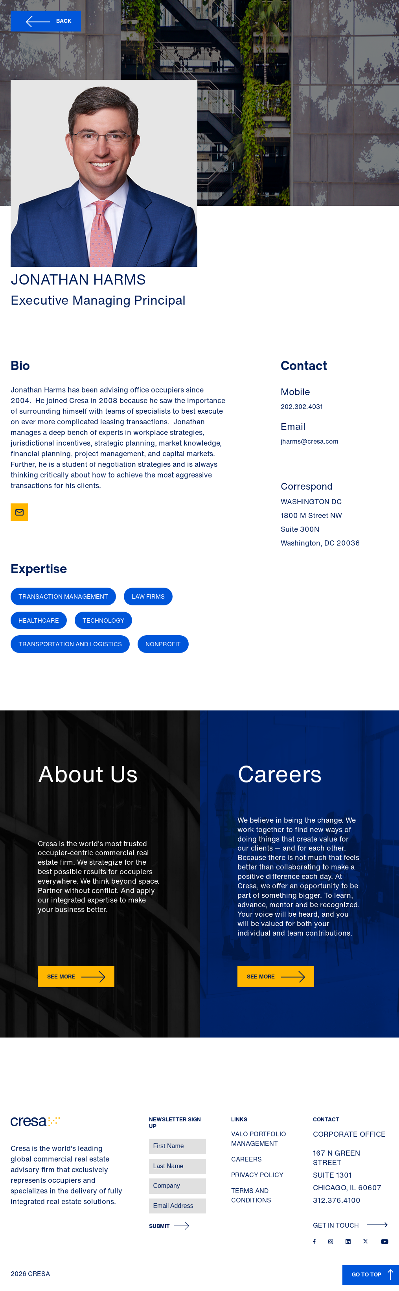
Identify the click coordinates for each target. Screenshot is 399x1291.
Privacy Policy (257, 1175)
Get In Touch (350, 1225)
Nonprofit (163, 644)
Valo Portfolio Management (258, 1138)
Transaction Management (63, 596)
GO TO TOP (366, 1274)
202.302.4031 (302, 406)
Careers (246, 1159)
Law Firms (148, 596)
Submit (159, 1226)
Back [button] (64, 21)
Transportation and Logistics (70, 644)
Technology (103, 620)
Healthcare (38, 620)
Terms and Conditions (251, 1195)
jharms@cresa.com (309, 441)
